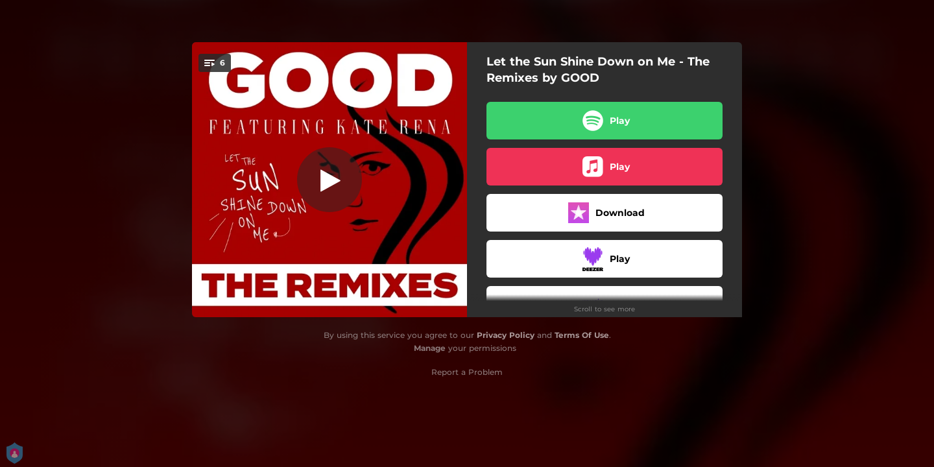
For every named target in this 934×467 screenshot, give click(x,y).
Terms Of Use (582, 335)
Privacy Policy (505, 335)
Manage (430, 348)
